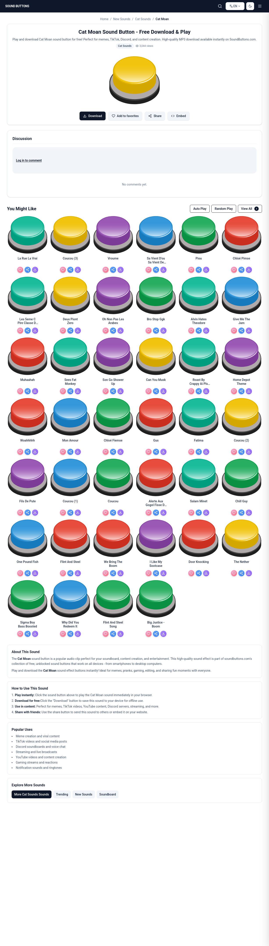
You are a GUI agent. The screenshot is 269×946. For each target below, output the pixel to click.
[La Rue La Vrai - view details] (27, 261)
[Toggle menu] (260, 6)
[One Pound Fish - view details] (27, 564)
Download (92, 116)
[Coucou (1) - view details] (70, 503)
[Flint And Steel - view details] (70, 564)
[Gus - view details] (156, 443)
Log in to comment (29, 160)
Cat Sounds (143, 19)
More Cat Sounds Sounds (31, 794)
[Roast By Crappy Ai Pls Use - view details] (198, 382)
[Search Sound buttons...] (220, 6)
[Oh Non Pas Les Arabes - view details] (113, 321)
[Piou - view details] (198, 261)
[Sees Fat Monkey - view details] (70, 382)
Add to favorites (125, 116)
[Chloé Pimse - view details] (241, 261)
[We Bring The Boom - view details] (113, 564)
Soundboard (107, 794)
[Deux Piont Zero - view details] (70, 321)
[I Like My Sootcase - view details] (156, 564)
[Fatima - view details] (198, 443)
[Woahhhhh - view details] (27, 443)
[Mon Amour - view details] (70, 443)
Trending (62, 794)
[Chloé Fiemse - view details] (113, 443)
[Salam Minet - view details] (198, 503)
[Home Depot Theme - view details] (241, 382)
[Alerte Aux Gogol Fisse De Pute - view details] (156, 503)
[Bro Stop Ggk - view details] (156, 321)
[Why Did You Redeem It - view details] (70, 625)
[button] (134, 81)
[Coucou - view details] (113, 503)
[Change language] (235, 6)
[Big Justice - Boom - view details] (156, 625)
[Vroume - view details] (113, 261)
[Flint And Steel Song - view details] (113, 625)
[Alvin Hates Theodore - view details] (198, 321)
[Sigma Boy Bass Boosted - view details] (27, 625)
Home (104, 19)
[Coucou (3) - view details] (70, 261)
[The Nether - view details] (241, 564)
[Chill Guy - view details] (241, 503)
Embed (178, 116)
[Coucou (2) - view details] (241, 443)
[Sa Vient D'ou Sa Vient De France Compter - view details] (156, 261)
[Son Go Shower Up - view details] (113, 382)
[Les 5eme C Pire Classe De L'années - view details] (27, 321)
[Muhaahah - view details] (27, 382)
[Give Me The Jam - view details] (241, 321)
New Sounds (121, 19)
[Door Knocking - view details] (198, 564)
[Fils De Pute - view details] (27, 503)
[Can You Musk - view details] (156, 382)
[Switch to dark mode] (250, 6)
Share (154, 116)
